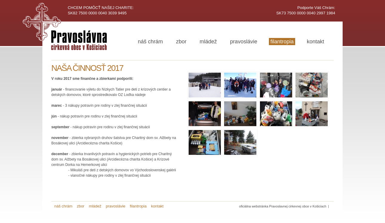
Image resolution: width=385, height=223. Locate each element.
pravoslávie (243, 42)
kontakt (315, 42)
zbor (181, 42)
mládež (208, 42)
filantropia (282, 42)
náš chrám (150, 42)
